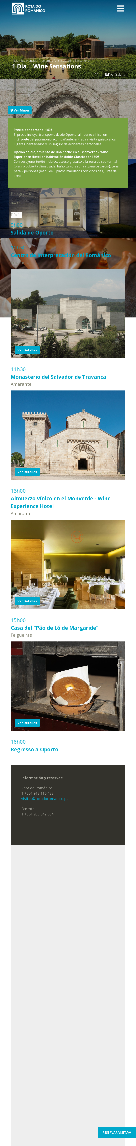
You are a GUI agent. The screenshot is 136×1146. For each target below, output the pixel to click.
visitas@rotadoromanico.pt (44, 798)
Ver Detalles (27, 350)
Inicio (15, 60)
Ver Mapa (20, 110)
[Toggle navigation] (120, 8)
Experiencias (29, 60)
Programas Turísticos (52, 60)
